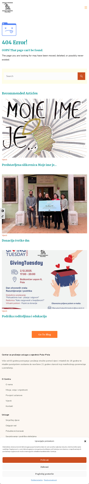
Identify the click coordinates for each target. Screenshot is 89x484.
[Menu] (86, 7)
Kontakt (9, 406)
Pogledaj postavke (44, 473)
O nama (9, 384)
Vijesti (4, 159)
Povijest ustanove (14, 395)
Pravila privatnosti (50, 480)
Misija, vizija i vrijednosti (17, 390)
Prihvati (44, 460)
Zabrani (44, 466)
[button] (85, 441)
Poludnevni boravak (15, 431)
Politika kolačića (37, 480)
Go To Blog (44, 334)
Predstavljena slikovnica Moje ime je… (29, 165)
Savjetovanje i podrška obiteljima (21, 436)
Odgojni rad (11, 425)
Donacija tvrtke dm (15, 240)
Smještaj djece (13, 420)
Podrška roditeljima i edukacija (24, 316)
